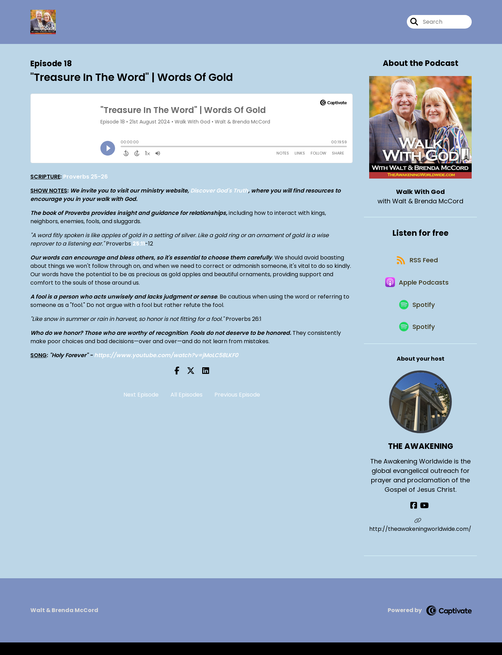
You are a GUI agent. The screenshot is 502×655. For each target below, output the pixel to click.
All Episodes (186, 396)
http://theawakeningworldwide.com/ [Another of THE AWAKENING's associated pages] (421, 537)
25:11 (138, 245)
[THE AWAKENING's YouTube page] (424, 517)
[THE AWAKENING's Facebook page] (415, 517)
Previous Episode (237, 396)
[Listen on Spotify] (417, 314)
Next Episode (141, 396)
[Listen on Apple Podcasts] (417, 289)
